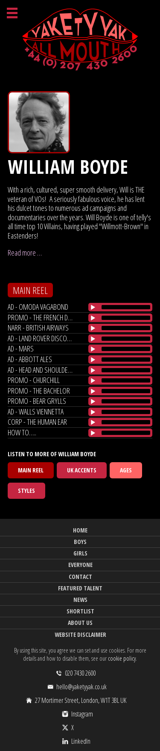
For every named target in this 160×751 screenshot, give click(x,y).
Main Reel (31, 470)
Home (80, 530)
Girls (80, 553)
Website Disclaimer (80, 634)
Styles (26, 490)
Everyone (80, 565)
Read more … (25, 252)
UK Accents (81, 470)
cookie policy (122, 658)
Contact (80, 577)
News (80, 600)
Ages (126, 470)
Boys (80, 542)
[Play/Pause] (93, 307)
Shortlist (80, 611)
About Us (80, 623)
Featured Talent (80, 588)
